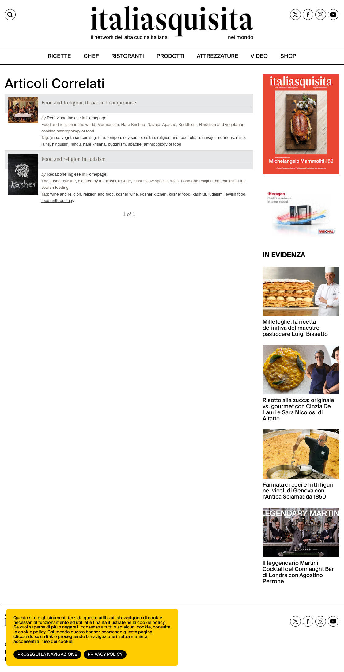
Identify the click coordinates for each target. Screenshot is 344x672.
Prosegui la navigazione (47, 654)
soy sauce (132, 137)
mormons (225, 137)
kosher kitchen (153, 194)
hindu (76, 144)
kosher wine (127, 194)
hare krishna (94, 144)
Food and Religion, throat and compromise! (89, 103)
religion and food (172, 137)
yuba (54, 137)
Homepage (96, 118)
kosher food (179, 194)
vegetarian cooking (79, 137)
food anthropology (57, 200)
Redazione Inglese (64, 118)
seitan (149, 137)
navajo (208, 137)
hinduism (60, 144)
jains (45, 144)
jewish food (235, 194)
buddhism (117, 144)
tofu (101, 137)
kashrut (199, 194)
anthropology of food (162, 144)
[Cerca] (10, 14)
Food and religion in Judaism (73, 159)
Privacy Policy (105, 654)
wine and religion (65, 194)
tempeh (114, 137)
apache (135, 144)
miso (240, 137)
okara (195, 137)
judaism (215, 194)
